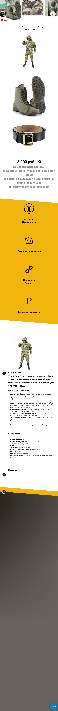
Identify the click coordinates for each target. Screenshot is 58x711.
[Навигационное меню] (53, 4)
